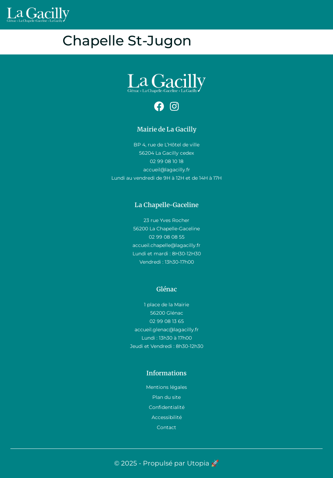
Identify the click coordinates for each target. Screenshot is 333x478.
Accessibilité (167, 417)
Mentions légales (166, 387)
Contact (166, 427)
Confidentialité (167, 407)
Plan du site (166, 397)
